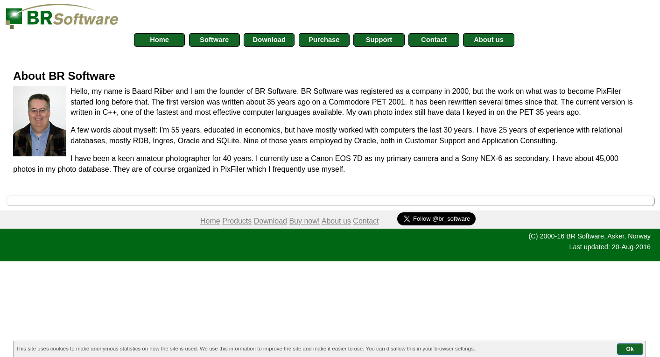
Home (210, 221)
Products (237, 221)
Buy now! (304, 221)
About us (336, 221)
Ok (630, 349)
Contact (366, 221)
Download (270, 221)
